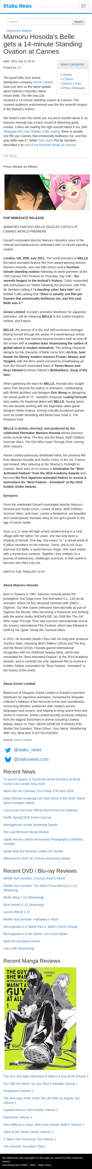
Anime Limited (43, 82)
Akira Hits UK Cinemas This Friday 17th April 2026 (38, 791)
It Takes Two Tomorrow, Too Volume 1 (29, 1139)
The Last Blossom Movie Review (26, 832)
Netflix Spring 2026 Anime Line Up (27, 817)
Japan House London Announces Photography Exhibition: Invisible (43, 842)
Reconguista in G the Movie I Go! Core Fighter (35, 934)
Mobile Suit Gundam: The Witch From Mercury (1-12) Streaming (40, 888)
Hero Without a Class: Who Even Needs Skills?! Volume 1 (43, 1124)
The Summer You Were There (24, 1146)
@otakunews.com (31, 759)
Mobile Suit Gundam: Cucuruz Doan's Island (34, 878)
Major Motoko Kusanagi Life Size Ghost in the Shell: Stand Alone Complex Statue (44, 801)
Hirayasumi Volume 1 (18, 1091)
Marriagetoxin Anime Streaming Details (30, 825)
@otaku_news (28, 750)
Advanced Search (19, 30)
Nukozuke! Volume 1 (17, 1117)
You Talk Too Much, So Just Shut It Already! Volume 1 (40, 1083)
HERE (41, 572)
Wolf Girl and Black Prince (21, 941)
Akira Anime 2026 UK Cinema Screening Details (36, 858)
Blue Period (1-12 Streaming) (23, 905)
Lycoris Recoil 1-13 (16, 912)
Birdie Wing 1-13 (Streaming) (23, 897)
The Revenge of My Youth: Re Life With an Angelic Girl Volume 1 (41, 1100)
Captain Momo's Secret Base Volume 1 (30, 1110)
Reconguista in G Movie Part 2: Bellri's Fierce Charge (40, 926)
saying (55, 131)
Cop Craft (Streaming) (18, 948)
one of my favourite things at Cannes (50, 145)
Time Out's (45, 140)
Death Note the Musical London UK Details (33, 851)
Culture (68, 79)
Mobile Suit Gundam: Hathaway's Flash (30, 919)
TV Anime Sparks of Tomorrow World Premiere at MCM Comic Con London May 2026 (41, 782)
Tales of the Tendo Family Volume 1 (28, 1132)
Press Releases (74, 88)
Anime (67, 74)
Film (78, 83)
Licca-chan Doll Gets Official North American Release (40, 810)
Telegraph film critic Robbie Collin (26, 131)
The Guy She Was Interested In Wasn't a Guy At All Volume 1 (46, 1076)
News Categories (72, 64)
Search (78, 21)
